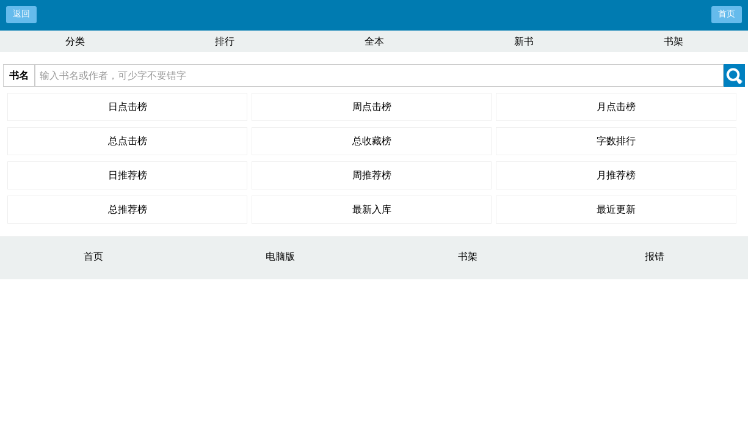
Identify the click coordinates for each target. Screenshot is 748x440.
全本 (374, 41)
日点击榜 (127, 106)
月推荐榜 (616, 175)
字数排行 (616, 141)
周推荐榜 (371, 175)
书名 (19, 75)
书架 (673, 41)
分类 (75, 41)
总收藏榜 (371, 141)
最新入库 (371, 209)
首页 (726, 13)
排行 (224, 41)
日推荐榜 (127, 175)
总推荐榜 (127, 209)
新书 (524, 41)
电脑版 (280, 256)
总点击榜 (127, 141)
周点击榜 (371, 106)
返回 (21, 13)
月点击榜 (616, 106)
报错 (654, 256)
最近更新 (616, 209)
